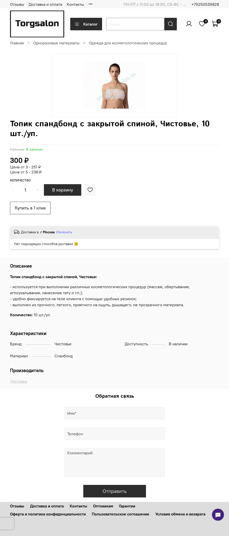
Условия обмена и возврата (180, 513)
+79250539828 (205, 4)
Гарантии (127, 505)
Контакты (75, 4)
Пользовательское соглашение (120, 513)
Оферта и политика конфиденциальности (48, 513)
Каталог (86, 24)
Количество (20, 180)
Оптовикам (103, 505)
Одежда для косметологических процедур (128, 42)
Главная (17, 42)
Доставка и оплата (45, 4)
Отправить (115, 491)
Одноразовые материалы (56, 42)
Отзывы (17, 4)
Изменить (64, 232)
